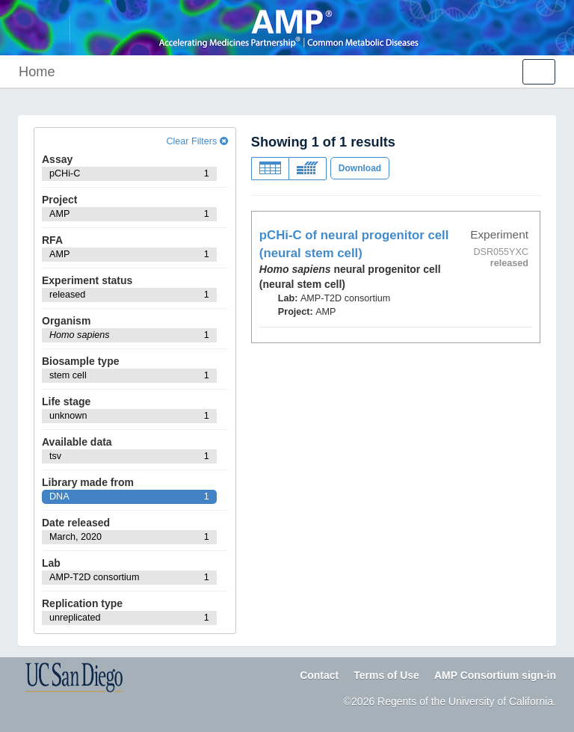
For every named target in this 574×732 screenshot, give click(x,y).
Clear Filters (196, 141)
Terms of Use (386, 675)
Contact (319, 675)
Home (37, 71)
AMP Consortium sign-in (495, 675)
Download (360, 168)
